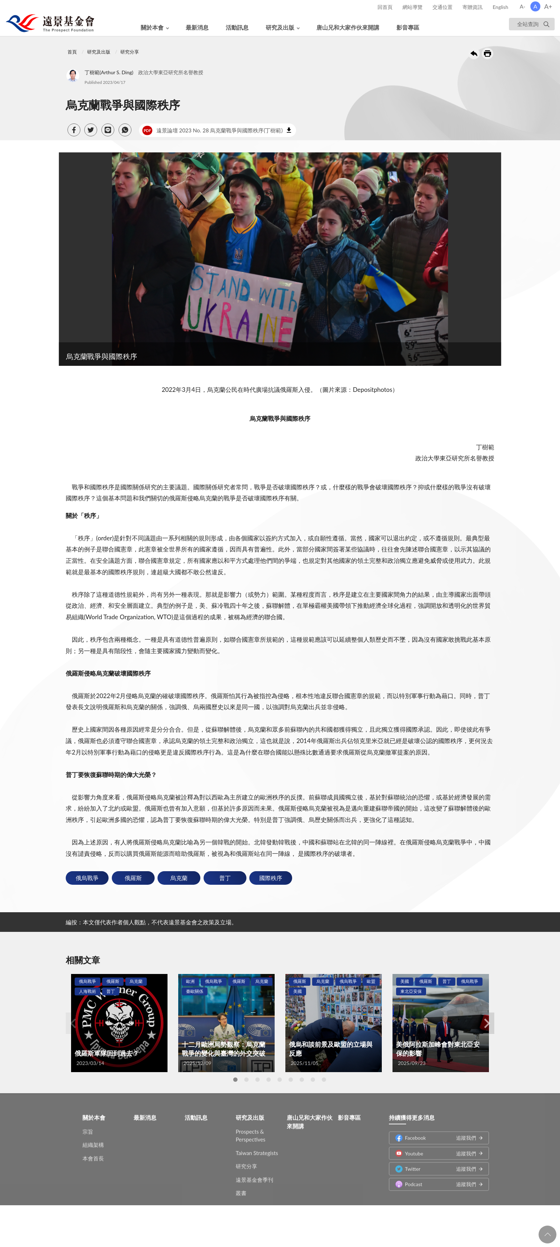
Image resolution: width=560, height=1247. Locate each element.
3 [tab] (257, 1079)
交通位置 (442, 7)
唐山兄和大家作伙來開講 (347, 27)
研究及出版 (280, 27)
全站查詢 (528, 24)
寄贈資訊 (472, 7)
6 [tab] (291, 1079)
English (500, 7)
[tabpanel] (119, 1023)
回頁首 (547, 1234)
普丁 (225, 877)
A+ (548, 6)
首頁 (72, 52)
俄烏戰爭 (87, 877)
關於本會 (152, 27)
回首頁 (385, 7)
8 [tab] (313, 1079)
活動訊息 (237, 27)
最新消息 (197, 27)
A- (522, 6)
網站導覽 (412, 7)
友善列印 (487, 53)
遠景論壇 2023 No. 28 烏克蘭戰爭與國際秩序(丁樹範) (212, 130)
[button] (74, 129)
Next (487, 1023)
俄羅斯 (133, 877)
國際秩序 (270, 877)
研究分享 (129, 52)
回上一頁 (474, 53)
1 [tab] (235, 1079)
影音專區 (407, 27)
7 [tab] (302, 1079)
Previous (73, 1023)
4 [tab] (268, 1079)
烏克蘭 (179, 877)
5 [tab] (280, 1079)
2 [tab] (246, 1079)
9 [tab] (324, 1079)
